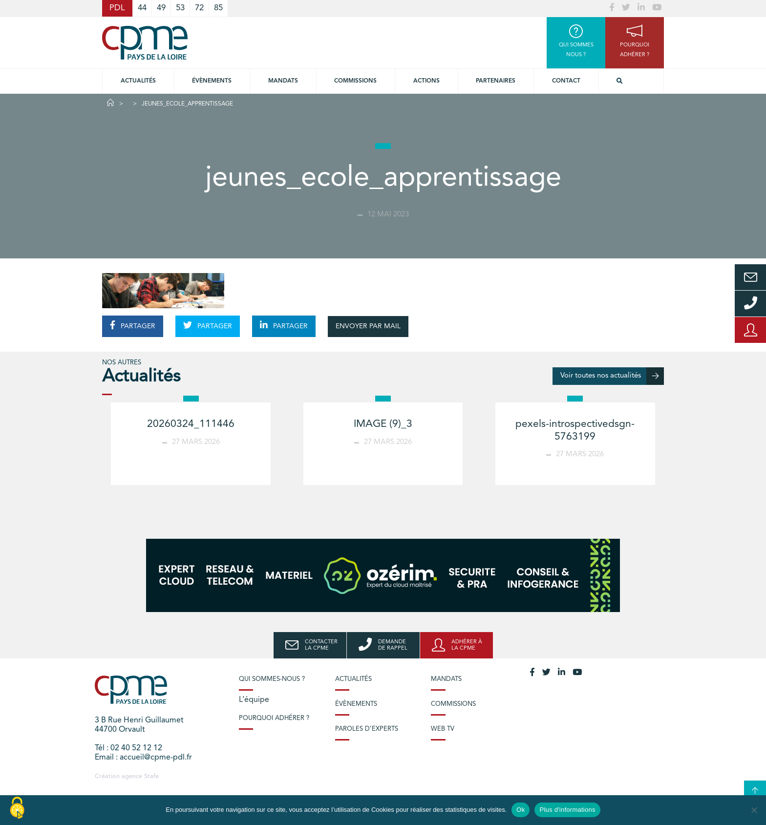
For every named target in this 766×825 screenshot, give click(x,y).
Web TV (442, 729)
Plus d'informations (567, 809)
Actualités (138, 81)
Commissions (453, 704)
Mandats (283, 81)
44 (142, 8)
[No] (754, 810)
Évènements (212, 81)
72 (199, 8)
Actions (426, 81)
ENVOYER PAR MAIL (368, 326)
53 (180, 8)
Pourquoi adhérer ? (274, 718)
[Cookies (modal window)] (17, 808)
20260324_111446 (190, 424)
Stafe (151, 776)
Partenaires (495, 81)
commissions (355, 81)
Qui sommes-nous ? (272, 679)
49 (161, 8)
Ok (520, 809)
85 (218, 8)
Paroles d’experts (366, 729)
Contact (566, 81)
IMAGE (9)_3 (383, 424)
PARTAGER (132, 325)
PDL (117, 8)
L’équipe (254, 700)
